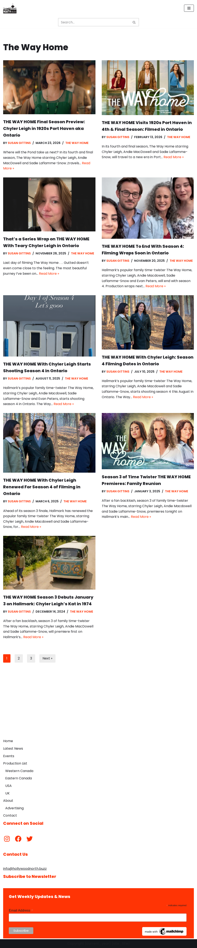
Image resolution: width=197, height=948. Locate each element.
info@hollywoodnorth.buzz (25, 868)
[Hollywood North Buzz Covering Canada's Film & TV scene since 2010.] (10, 8)
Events (8, 756)
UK (7, 793)
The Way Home (77, 143)
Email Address (21, 910)
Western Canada (19, 770)
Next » (47, 658)
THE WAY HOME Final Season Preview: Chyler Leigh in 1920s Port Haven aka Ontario (44, 128)
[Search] (94, 22)
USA (8, 785)
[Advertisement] (98, 705)
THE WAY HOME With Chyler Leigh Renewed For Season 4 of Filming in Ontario (41, 486)
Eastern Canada (18, 778)
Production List (15, 763)
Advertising (14, 808)
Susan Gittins (19, 143)
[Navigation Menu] (189, 8)
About (8, 800)
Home (8, 741)
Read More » (174, 157)
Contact (10, 815)
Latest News (13, 748)
